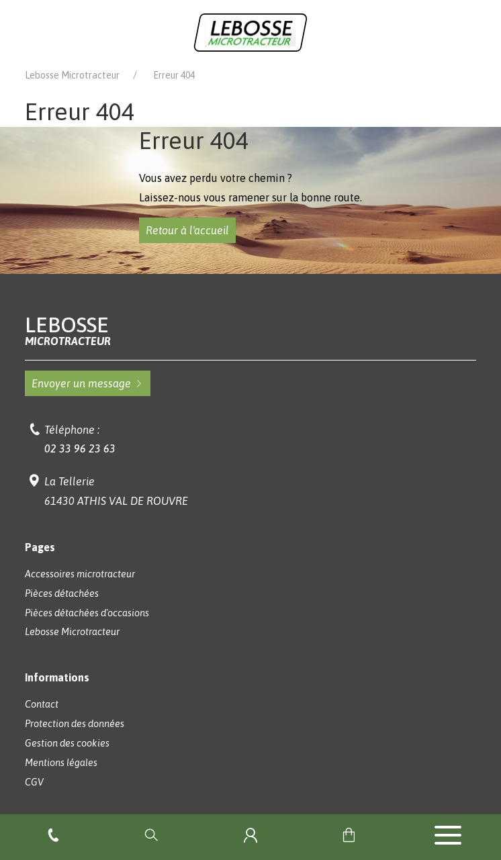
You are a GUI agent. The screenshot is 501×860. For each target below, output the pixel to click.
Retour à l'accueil (187, 230)
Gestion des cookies (67, 743)
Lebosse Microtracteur (72, 75)
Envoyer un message (88, 383)
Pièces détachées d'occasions (87, 613)
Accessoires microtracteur (80, 574)
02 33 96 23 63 (80, 448)
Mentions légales (61, 762)
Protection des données (74, 723)
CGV (34, 782)
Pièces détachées (62, 593)
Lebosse (250, 330)
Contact (41, 704)
